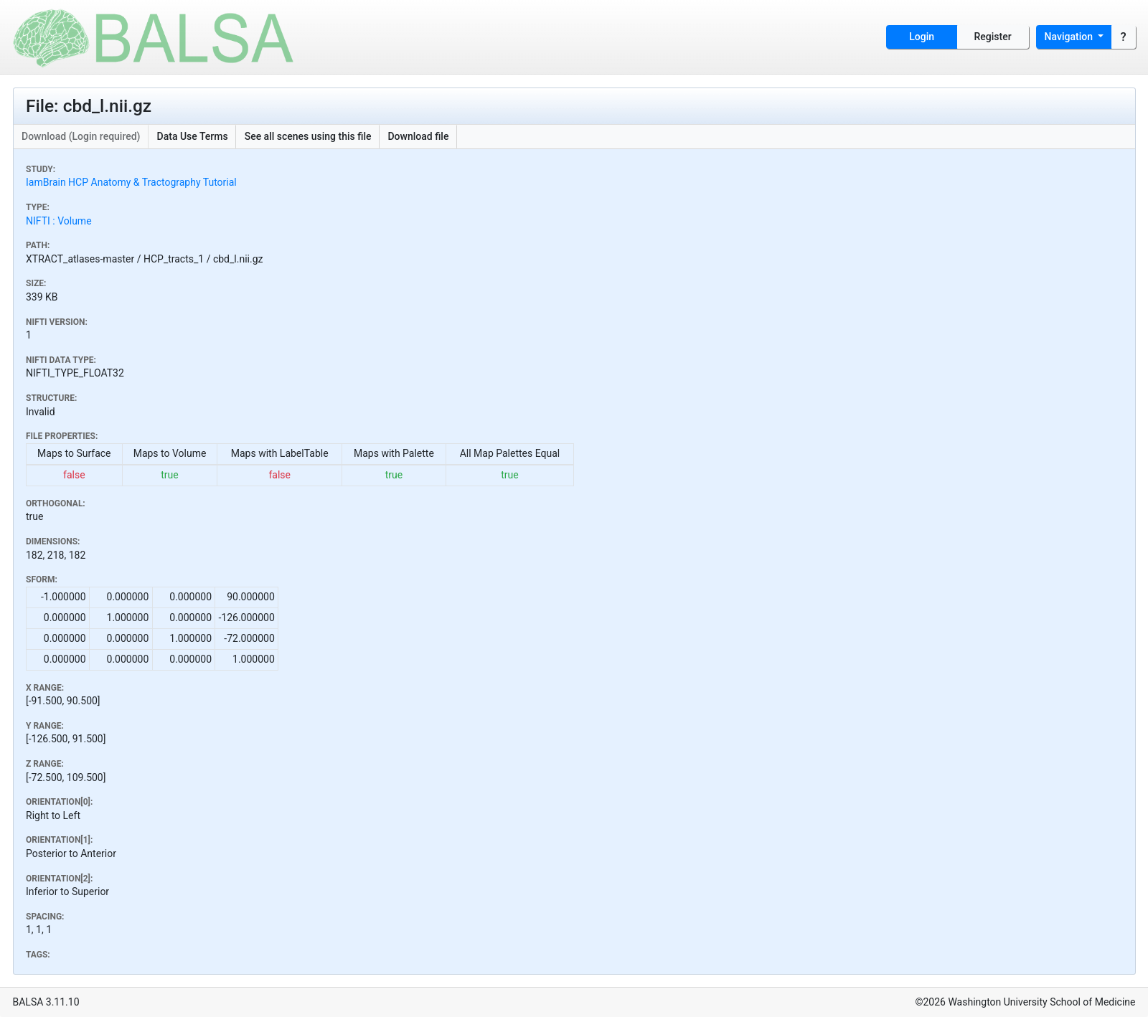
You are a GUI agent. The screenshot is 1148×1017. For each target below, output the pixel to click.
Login (921, 36)
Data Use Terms (192, 136)
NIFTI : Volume (59, 221)
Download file (417, 136)
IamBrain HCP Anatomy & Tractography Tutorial (131, 182)
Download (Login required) (81, 136)
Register (993, 36)
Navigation (1070, 36)
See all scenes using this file (308, 136)
